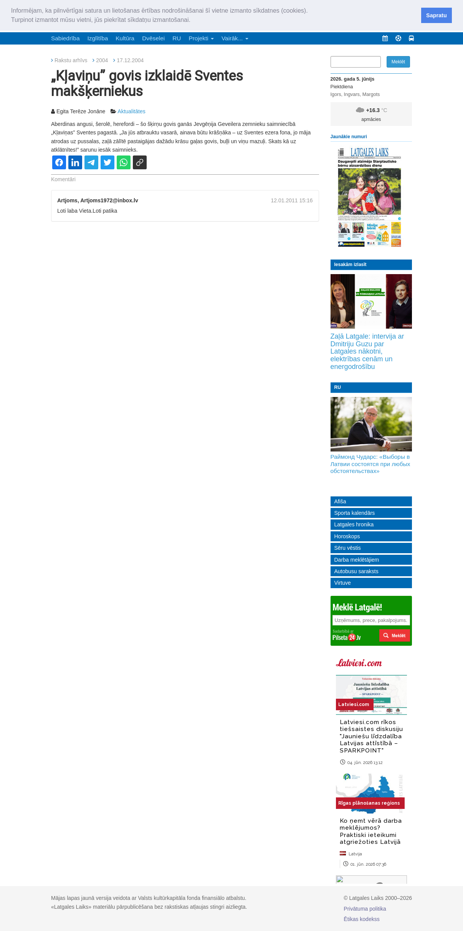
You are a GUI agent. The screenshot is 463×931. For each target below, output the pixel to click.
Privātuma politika (365, 909)
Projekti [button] (201, 38)
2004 (102, 60)
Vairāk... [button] (235, 38)
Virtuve (342, 583)
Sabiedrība (65, 38)
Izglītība (97, 38)
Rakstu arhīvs (71, 60)
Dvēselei (153, 38)
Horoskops (347, 536)
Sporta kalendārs (354, 513)
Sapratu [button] (436, 15)
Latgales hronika (354, 524)
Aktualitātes (131, 111)
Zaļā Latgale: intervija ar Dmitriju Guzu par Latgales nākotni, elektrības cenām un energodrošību (367, 351)
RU (176, 38)
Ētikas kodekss (361, 919)
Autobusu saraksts (356, 571)
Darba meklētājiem (356, 560)
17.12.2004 (130, 60)
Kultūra (125, 38)
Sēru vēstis (347, 548)
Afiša (340, 501)
